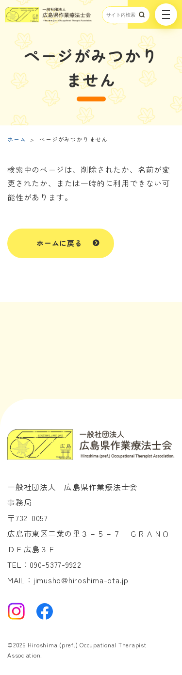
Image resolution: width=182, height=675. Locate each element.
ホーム (16, 139)
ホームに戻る (59, 243)
